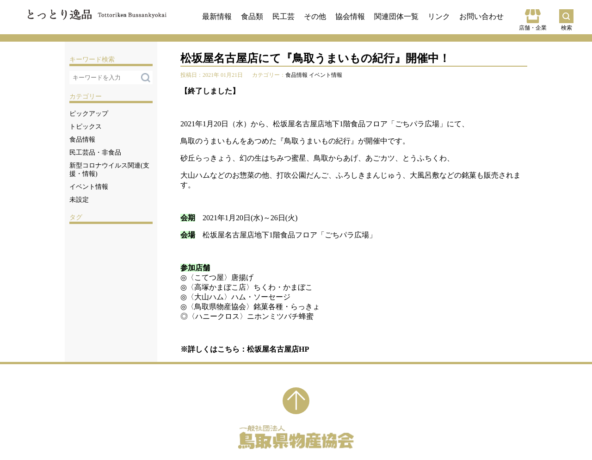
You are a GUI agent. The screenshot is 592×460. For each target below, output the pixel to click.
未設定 (79, 199)
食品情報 (82, 139)
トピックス (85, 126)
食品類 (252, 16)
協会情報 (350, 16)
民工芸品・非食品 (95, 152)
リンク (439, 16)
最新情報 (217, 16)
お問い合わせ (481, 16)
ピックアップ (88, 113)
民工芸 (283, 16)
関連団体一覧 (396, 16)
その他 (315, 16)
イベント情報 (88, 186)
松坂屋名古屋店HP (278, 349)
